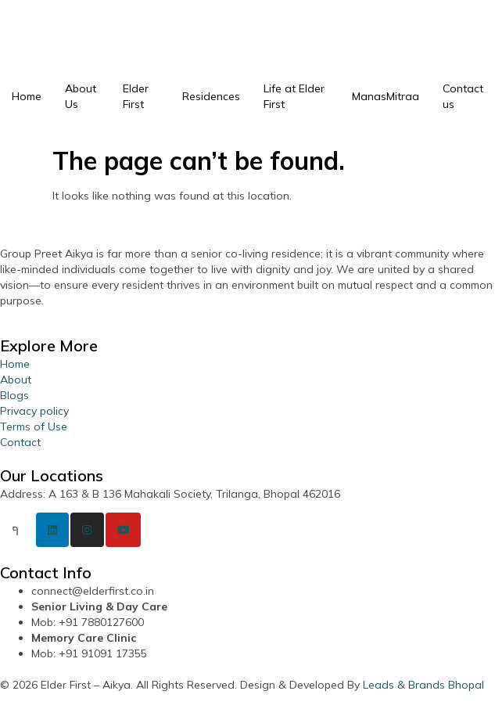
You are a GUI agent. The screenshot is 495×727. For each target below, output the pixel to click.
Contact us (463, 96)
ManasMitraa (385, 96)
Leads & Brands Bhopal (423, 685)
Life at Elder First (294, 96)
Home (26, 96)
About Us (80, 96)
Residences (211, 96)
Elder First (136, 96)
